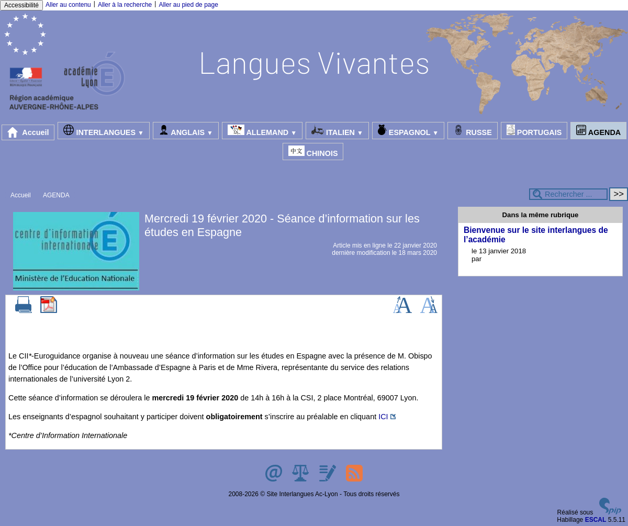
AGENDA (598, 131)
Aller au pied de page (188, 4)
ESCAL (596, 519)
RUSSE (472, 131)
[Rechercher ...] (568, 194)
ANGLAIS (186, 131)
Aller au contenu (68, 4)
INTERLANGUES (103, 131)
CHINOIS (313, 152)
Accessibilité (21, 5)
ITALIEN (337, 131)
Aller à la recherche (125, 4)
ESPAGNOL (408, 131)
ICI (383, 416)
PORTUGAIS (534, 131)
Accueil (28, 132)
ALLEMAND (262, 131)
